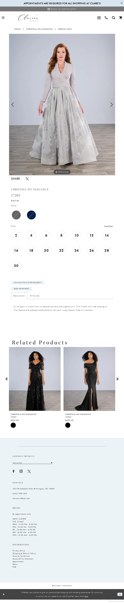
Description (19, 298)
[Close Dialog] (4, 597)
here (86, 599)
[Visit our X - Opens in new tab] (29, 474)
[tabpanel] (62, 104)
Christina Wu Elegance (39, 29)
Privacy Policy (19, 554)
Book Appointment (24, 291)
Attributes (35, 298)
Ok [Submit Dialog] (119, 597)
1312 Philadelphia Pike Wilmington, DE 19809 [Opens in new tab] (34, 492)
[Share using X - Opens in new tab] (27, 178)
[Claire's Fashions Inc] (28, 17)
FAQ (14, 570)
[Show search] (113, 17)
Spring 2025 (65, 29)
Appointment (18, 565)
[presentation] (35, 382)
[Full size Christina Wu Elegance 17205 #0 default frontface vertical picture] (62, 104)
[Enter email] (33, 466)
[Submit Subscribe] (51, 466)
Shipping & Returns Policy (24, 557)
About (15, 568)
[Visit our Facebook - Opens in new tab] (13, 474)
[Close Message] (121, 3)
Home (17, 29)
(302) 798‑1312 (20, 497)
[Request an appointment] (62, 9)
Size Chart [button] (107, 226)
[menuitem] (3, 17)
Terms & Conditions (21, 560)
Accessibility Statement (23, 562)
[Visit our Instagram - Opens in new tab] (21, 475)
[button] (3, 17)
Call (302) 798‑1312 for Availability (31, 284)
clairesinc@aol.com (21, 502)
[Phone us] (106, 17)
